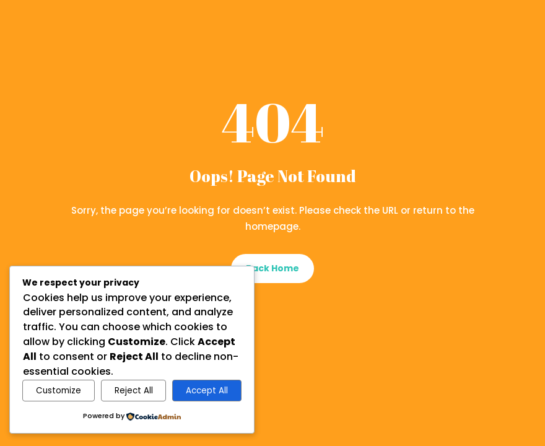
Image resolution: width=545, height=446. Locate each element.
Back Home (272, 268)
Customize (58, 390)
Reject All (134, 390)
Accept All (207, 390)
